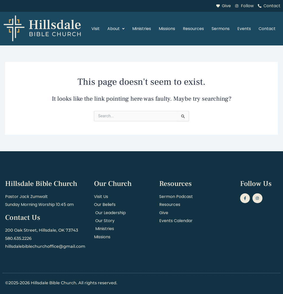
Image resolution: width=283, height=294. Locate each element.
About (116, 29)
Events (244, 29)
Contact (267, 29)
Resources (193, 29)
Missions (167, 29)
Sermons (221, 29)
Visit (95, 29)
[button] (115, 29)
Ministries (141, 29)
